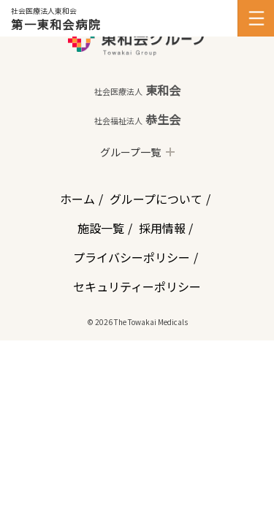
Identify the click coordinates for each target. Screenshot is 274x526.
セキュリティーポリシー (137, 286)
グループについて (156, 198)
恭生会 (137, 119)
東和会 (137, 90)
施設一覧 (100, 228)
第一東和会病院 (56, 24)
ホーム (77, 198)
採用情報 (162, 228)
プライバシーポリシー (131, 257)
